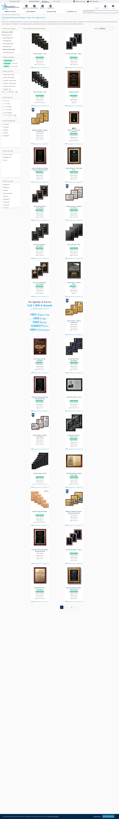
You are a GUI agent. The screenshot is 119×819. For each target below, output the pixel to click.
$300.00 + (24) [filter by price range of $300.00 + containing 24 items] (7, 89)
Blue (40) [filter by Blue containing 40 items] (6, 190)
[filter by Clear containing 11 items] (2, 207)
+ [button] (2, 28)
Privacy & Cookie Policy (53, 816)
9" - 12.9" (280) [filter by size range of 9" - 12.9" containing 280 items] (7, 106)
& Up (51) (10, 63)
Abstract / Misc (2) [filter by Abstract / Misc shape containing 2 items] (8, 154)
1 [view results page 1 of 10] (61, 346)
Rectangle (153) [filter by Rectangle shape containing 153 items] (7, 157)
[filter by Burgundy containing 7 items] (2, 199)
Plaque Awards (30, 11)
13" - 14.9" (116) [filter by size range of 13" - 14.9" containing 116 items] (8, 109)
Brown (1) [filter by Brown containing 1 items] (6, 196)
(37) (9, 60)
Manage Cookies (97, 816)
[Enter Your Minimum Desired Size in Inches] (4, 115)
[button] (7, 1)
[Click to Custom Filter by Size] (15, 115)
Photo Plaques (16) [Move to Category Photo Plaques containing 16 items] (7, 40)
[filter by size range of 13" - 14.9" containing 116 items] (2, 109)
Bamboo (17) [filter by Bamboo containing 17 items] (7, 184)
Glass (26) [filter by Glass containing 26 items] (6, 127)
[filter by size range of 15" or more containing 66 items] (2, 112)
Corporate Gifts (72, 11)
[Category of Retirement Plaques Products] (59, 20)
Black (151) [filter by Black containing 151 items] (6, 187)
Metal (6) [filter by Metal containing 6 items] (6, 130)
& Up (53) (10, 66)
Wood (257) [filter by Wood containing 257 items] (6, 135)
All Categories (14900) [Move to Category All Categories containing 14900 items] (7, 32)
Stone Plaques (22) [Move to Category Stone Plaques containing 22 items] (7, 46)
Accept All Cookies (108, 816)
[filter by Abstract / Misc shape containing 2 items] (2, 154)
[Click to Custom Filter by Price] (16, 92)
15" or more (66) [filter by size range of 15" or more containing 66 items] (8, 112)
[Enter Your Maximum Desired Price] (12, 92)
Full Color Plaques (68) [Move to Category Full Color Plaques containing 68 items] (8, 43)
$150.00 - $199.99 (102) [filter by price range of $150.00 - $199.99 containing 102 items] (10, 83)
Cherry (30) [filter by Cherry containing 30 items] (6, 202)
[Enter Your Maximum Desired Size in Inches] (10, 115)
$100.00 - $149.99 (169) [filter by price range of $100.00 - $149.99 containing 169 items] (10, 80)
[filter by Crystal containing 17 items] (2, 124)
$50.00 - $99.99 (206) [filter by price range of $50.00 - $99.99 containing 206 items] (9, 77)
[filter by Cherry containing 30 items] (2, 201)
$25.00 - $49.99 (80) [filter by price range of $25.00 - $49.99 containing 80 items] (9, 74)
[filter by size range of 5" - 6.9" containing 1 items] (2, 100)
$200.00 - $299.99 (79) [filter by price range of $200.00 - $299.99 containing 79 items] (9, 86)
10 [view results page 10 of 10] (71, 346)
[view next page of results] (75, 346)
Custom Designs (51, 11)
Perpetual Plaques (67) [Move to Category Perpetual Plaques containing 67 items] (8, 38)
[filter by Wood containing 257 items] (2, 135)
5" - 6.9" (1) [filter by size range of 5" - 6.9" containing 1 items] (6, 101)
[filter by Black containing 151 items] (2, 187)
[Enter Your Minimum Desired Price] (5, 92)
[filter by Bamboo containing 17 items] (2, 184)
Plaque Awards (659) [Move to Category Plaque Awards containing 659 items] (7, 35)
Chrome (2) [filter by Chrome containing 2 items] (6, 205)
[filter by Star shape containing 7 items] (2, 160)
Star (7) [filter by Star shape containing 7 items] (5, 160)
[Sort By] (106, 28)
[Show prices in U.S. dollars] (96, 6)
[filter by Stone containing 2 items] (2, 132)
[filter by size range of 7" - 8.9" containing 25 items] (2, 103)
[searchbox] (100, 11)
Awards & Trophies (10, 11)
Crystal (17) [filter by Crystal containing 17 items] (6, 124)
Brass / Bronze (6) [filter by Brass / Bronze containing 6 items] (8, 193)
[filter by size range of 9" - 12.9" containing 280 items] (2, 106)
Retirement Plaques (35, 28)
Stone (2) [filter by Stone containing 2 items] (6, 133)
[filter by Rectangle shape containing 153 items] (2, 157)
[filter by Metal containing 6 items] (2, 129)
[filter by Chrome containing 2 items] (2, 204)
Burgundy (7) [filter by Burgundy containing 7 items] (7, 199)
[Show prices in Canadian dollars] (98, 6)
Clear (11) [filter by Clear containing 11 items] (6, 207)
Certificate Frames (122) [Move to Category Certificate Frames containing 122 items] (8, 52)
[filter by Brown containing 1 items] (2, 196)
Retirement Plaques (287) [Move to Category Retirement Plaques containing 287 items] (9, 49)
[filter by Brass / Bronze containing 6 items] (2, 193)
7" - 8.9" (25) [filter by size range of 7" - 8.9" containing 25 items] (7, 103)
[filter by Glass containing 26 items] (2, 126)
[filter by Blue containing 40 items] (2, 190)
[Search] (116, 11)
